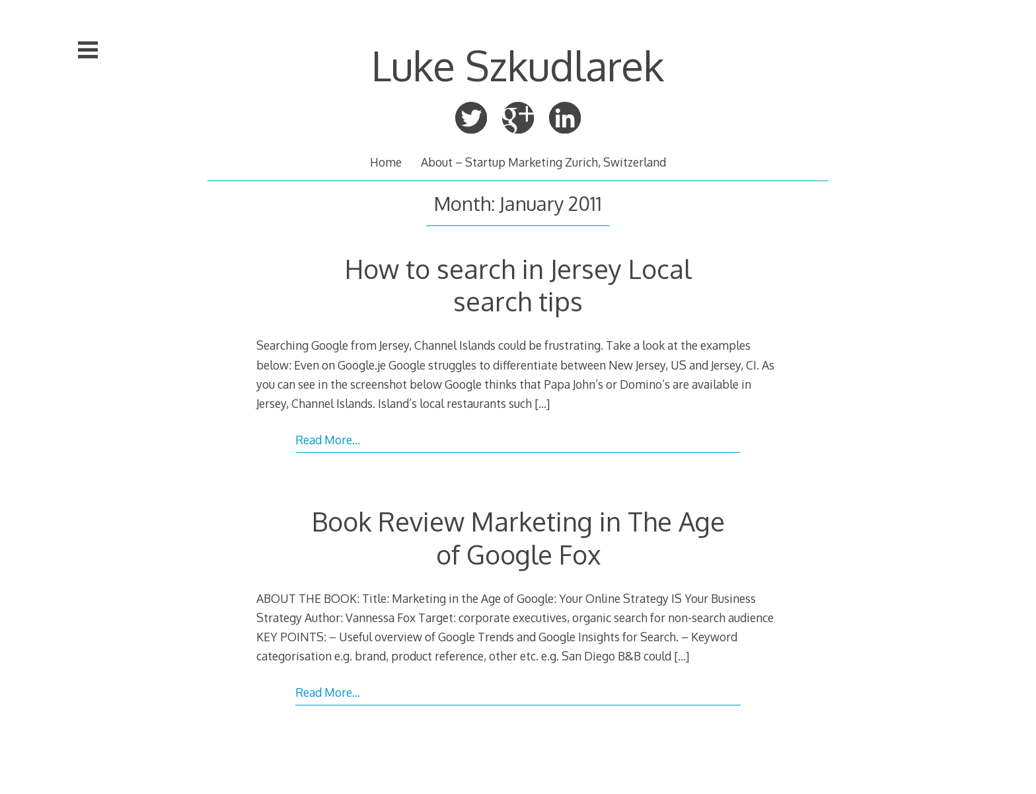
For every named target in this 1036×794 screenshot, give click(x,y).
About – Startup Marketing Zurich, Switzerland (543, 162)
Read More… (327, 439)
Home (386, 162)
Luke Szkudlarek (517, 65)
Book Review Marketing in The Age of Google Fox (518, 537)
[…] (542, 403)
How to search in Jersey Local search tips (518, 284)
